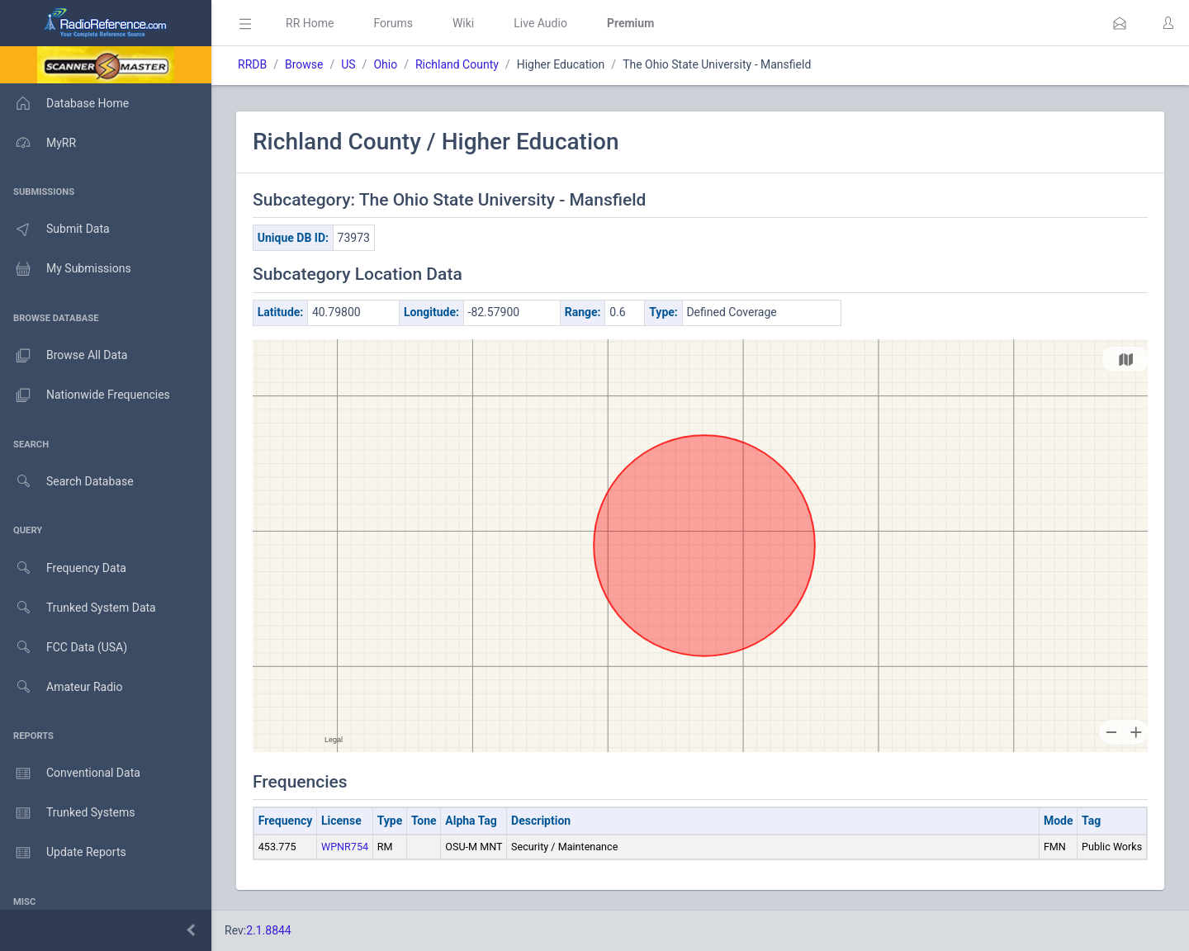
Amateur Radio (61, 687)
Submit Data (55, 229)
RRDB (252, 64)
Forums (393, 23)
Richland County (457, 64)
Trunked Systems (67, 813)
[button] (1119, 23)
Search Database (67, 482)
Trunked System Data (78, 608)
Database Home (64, 103)
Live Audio (540, 23)
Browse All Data (63, 355)
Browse (304, 64)
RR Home (310, 23)
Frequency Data (63, 568)
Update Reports (63, 852)
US (348, 64)
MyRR (38, 142)
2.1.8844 (268, 930)
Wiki (463, 23)
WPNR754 (344, 846)
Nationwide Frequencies (85, 395)
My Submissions (65, 269)
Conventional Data (70, 773)
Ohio (385, 64)
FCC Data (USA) (63, 648)
